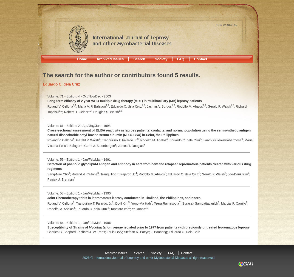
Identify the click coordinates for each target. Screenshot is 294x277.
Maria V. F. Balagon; (94, 106)
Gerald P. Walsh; (222, 106)
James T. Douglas (131, 146)
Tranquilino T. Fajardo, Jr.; (95, 203)
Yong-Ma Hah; (142, 203)
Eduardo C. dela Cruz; (129, 106)
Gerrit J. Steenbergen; (101, 146)
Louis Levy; (115, 232)
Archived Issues (110, 59)
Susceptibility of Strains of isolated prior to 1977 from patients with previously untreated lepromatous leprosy (149, 227)
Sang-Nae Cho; (60, 174)
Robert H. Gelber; (78, 112)
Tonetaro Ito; (121, 209)
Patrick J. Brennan (61, 179)
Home (82, 59)
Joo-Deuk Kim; (239, 174)
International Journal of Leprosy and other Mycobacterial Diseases (120, 39)
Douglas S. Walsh (107, 112)
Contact (200, 59)
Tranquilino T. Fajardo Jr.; (121, 140)
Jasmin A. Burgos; (162, 106)
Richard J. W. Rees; (92, 232)
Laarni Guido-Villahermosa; (224, 140)
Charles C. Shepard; (63, 232)
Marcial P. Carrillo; (234, 203)
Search (139, 59)
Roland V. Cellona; (63, 106)
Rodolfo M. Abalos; (192, 106)
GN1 (245, 264)
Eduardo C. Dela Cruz (184, 232)
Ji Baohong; (160, 232)
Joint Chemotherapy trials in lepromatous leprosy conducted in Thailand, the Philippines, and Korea (124, 198)
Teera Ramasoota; (168, 203)
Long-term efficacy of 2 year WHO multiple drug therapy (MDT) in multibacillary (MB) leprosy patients (125, 101)
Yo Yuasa (140, 209)
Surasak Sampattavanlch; (201, 203)
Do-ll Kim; (123, 203)
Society (161, 59)
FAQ (180, 59)
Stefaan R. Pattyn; (137, 232)
